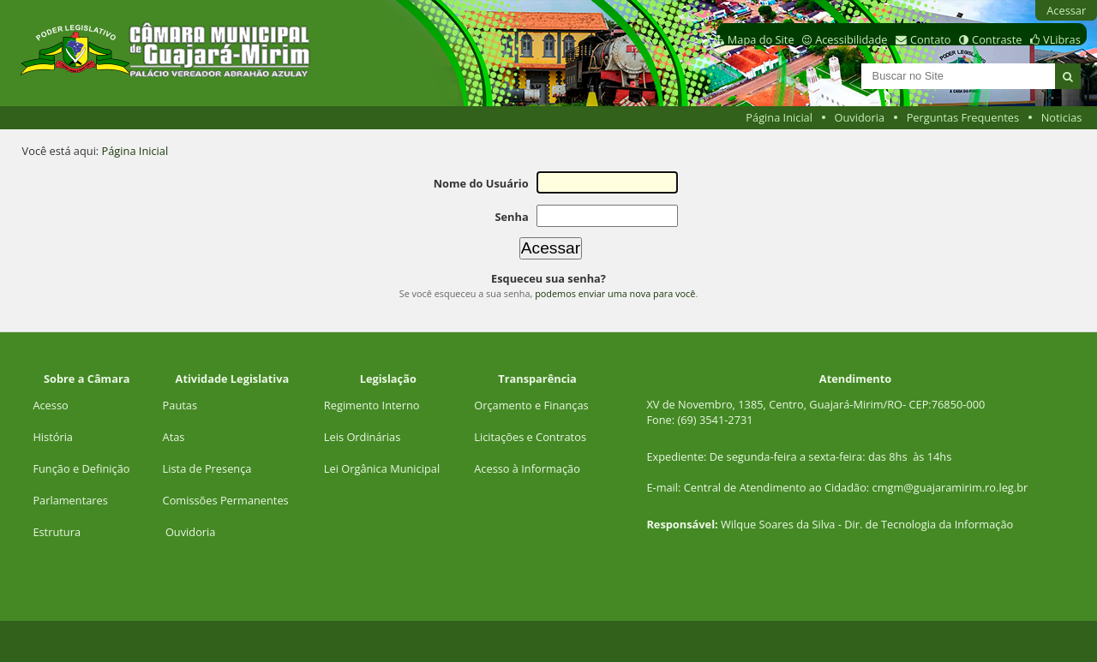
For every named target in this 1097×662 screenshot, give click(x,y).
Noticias (1061, 117)
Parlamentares (70, 500)
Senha (511, 216)
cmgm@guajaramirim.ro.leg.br (950, 487)
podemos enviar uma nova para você (615, 293)
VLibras (1062, 39)
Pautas (180, 405)
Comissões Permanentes (226, 500)
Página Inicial (779, 117)
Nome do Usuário (481, 183)
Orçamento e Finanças (531, 405)
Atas (174, 436)
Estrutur (54, 532)
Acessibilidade (851, 39)
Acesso (50, 405)
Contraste (997, 39)
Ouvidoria (860, 117)
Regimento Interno (372, 405)
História (53, 436)
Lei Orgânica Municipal (382, 468)
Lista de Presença (207, 468)
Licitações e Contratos (530, 436)
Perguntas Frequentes (963, 117)
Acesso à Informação (527, 468)
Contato (930, 39)
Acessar (1066, 10)
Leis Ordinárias (362, 436)
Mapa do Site (761, 39)
